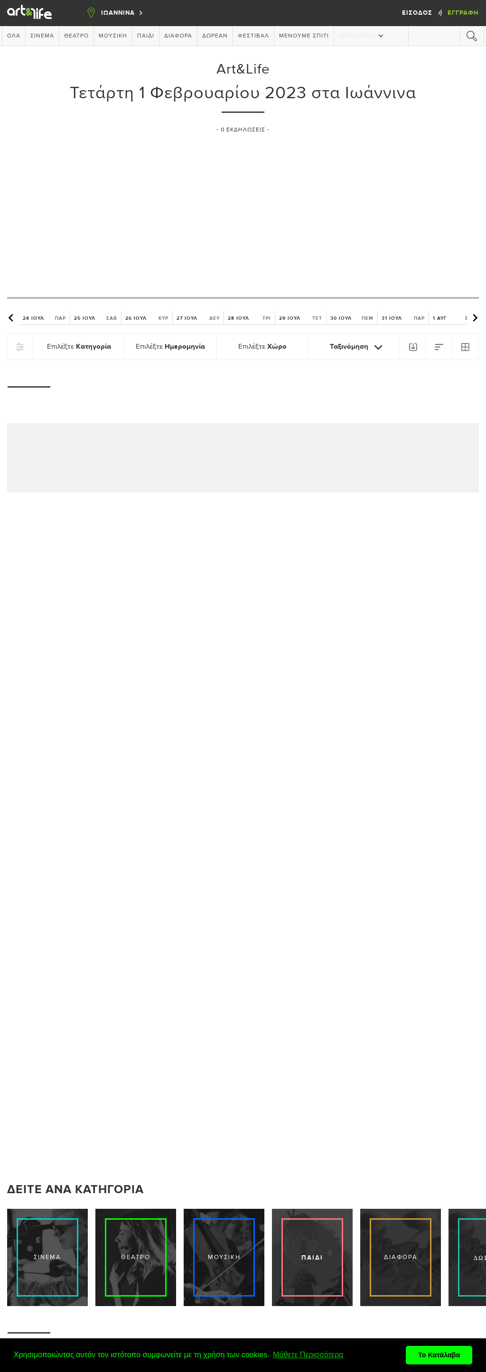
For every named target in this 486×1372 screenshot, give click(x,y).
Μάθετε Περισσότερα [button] (308, 1355)
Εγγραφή (463, 13)
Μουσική (113, 36)
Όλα (13, 36)
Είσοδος (418, 13)
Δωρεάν (215, 36)
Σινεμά (42, 36)
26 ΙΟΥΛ (146, 318)
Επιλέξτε (79, 347)
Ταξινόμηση (358, 347)
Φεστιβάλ (253, 36)
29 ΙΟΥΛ (300, 318)
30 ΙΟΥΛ (352, 318)
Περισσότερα (362, 35)
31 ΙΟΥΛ (403, 318)
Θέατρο (76, 36)
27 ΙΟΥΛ (198, 318)
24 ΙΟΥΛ (44, 318)
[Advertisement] (243, 211)
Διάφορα (178, 36)
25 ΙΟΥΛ (95, 318)
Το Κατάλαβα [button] (439, 1355)
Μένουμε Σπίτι (304, 36)
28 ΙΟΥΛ (249, 318)
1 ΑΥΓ (454, 318)
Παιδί (145, 36)
